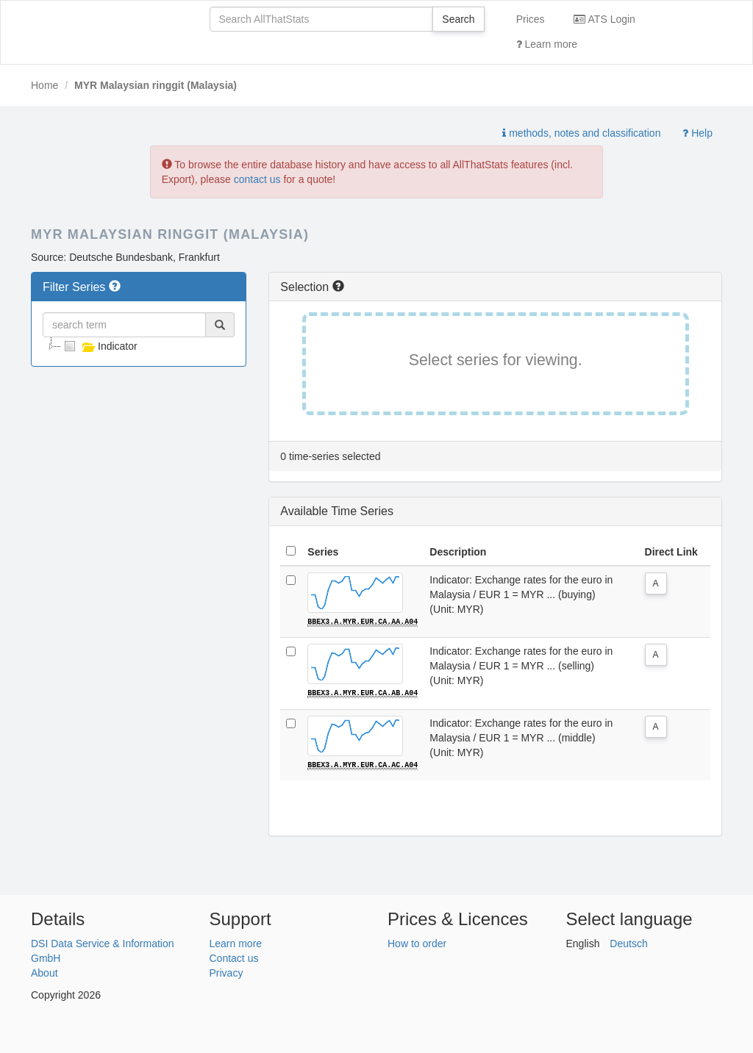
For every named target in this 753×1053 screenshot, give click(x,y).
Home (44, 85)
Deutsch (628, 943)
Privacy (226, 972)
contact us (257, 179)
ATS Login (604, 19)
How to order (417, 943)
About (44, 972)
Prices (530, 19)
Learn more (546, 44)
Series (322, 552)
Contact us (234, 957)
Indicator (99, 346)
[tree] (139, 346)
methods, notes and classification (581, 133)
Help (697, 133)
